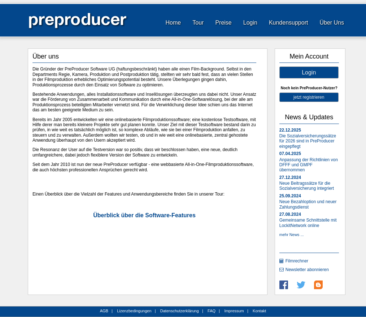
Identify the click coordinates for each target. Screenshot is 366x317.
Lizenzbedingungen (134, 311)
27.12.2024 (290, 177)
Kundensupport (288, 23)
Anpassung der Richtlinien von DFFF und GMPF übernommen (308, 165)
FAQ (211, 311)
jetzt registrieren (308, 97)
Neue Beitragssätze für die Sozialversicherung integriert (306, 186)
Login (250, 23)
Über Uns (331, 23)
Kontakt (259, 311)
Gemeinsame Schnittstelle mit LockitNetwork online (308, 223)
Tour (198, 23)
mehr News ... (291, 234)
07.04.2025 (290, 153)
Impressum (234, 311)
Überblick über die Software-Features (144, 215)
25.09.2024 (290, 195)
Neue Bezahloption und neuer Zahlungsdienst (308, 204)
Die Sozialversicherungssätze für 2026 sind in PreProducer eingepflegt (307, 141)
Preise (223, 23)
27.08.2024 (290, 214)
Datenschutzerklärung (179, 311)
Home (173, 23)
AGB (104, 311)
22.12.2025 (290, 130)
